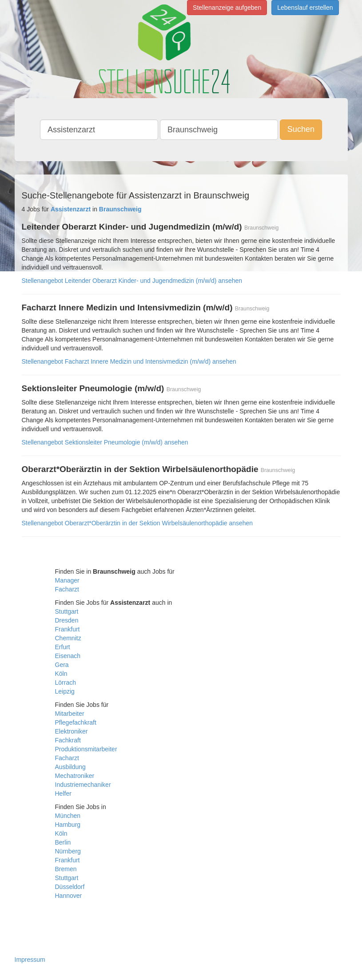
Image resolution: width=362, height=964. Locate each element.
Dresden (67, 620)
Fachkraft (68, 740)
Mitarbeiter (69, 713)
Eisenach (68, 655)
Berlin (63, 842)
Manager (67, 580)
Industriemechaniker (83, 784)
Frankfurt (67, 629)
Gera (62, 664)
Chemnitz (68, 638)
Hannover (68, 895)
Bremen (66, 869)
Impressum (30, 959)
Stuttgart (67, 611)
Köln (61, 673)
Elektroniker (71, 731)
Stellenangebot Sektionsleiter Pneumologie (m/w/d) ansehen (105, 442)
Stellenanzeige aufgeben (227, 7)
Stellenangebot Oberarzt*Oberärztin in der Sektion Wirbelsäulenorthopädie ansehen (137, 523)
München (68, 815)
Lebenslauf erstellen (305, 7)
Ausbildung (70, 766)
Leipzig (65, 691)
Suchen (300, 129)
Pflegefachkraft (75, 722)
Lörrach (65, 682)
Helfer (63, 793)
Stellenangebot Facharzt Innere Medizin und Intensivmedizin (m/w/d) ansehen (129, 361)
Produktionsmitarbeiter (86, 749)
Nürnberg (68, 851)
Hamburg (68, 824)
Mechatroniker (75, 775)
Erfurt (62, 647)
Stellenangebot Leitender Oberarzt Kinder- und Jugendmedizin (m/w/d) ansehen (132, 280)
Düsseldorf (70, 886)
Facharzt (67, 589)
